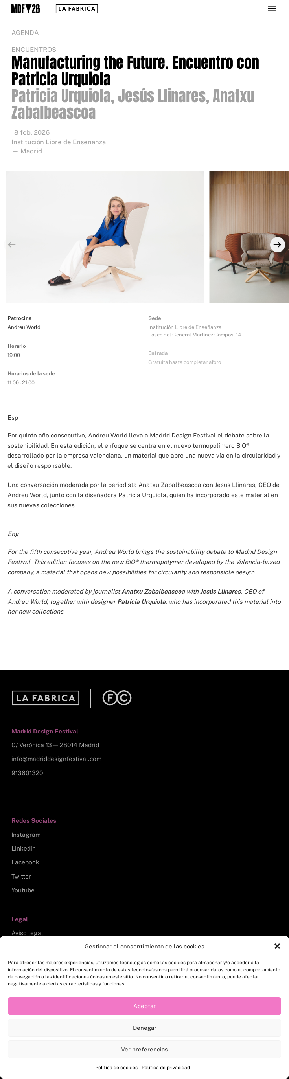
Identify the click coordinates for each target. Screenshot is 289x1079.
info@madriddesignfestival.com (56, 759)
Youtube (23, 890)
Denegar (144, 1027)
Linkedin (23, 848)
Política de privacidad (166, 1067)
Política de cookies (116, 1067)
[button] (277, 946)
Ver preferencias (144, 1049)
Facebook (25, 862)
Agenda (25, 33)
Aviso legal (27, 933)
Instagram (25, 834)
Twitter (21, 876)
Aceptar (144, 1006)
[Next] (277, 244)
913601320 (27, 773)
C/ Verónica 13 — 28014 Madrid (55, 745)
